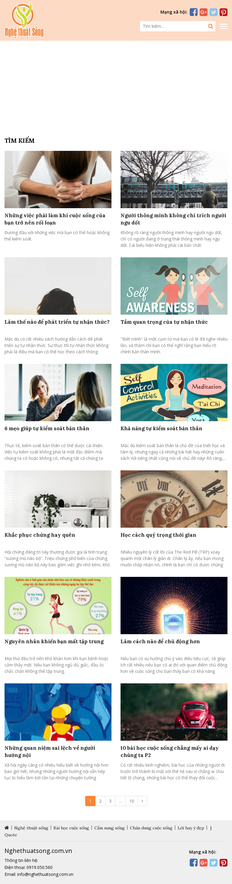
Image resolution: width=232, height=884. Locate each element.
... (120, 801)
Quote (11, 835)
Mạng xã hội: (174, 12)
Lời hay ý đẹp (191, 828)
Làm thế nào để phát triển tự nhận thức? (57, 322)
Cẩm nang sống (109, 828)
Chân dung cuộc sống (151, 828)
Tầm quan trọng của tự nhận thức (164, 322)
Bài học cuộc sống (71, 828)
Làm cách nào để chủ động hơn (160, 641)
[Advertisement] (116, 87)
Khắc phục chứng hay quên (40, 535)
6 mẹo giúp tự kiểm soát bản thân (47, 428)
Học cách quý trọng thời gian (158, 535)
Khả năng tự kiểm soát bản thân (161, 428)
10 (131, 801)
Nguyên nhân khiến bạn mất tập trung (54, 641)
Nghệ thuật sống (31, 828)
